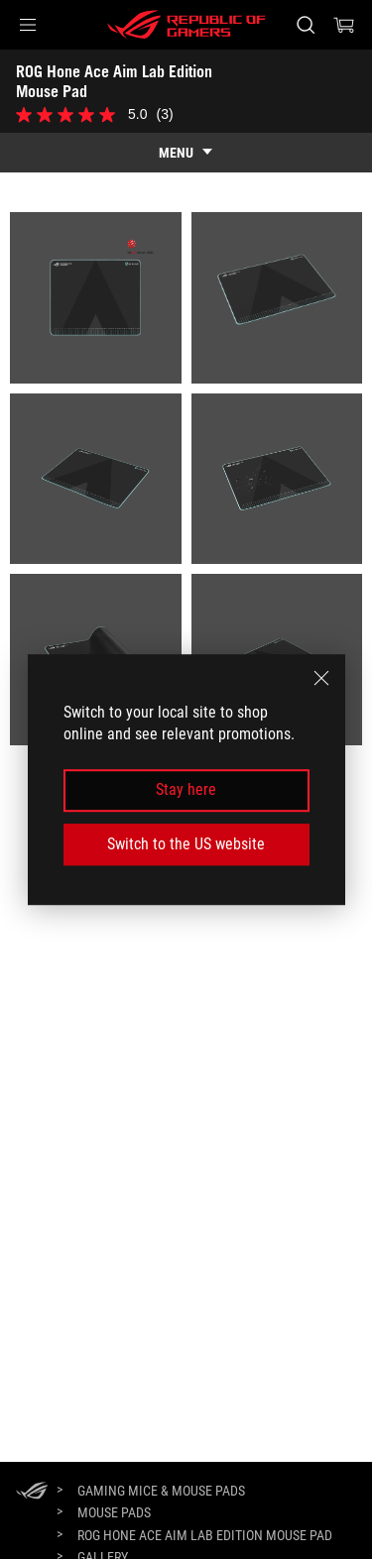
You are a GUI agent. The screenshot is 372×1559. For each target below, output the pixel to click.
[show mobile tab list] (186, 152)
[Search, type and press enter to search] (305, 25)
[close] (321, 678)
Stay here (186, 790)
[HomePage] (32, 1492)
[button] (28, 25)
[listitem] (96, 298)
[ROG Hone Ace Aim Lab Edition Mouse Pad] (204, 1535)
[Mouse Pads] (114, 1512)
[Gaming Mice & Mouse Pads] (161, 1491)
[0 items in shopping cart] (344, 25)
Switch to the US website (186, 844)
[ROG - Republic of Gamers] (186, 25)
